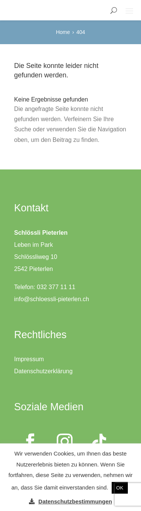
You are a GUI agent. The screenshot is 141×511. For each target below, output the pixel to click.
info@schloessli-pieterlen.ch (51, 299)
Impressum (29, 359)
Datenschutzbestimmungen (75, 501)
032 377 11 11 (56, 287)
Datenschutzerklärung (43, 371)
